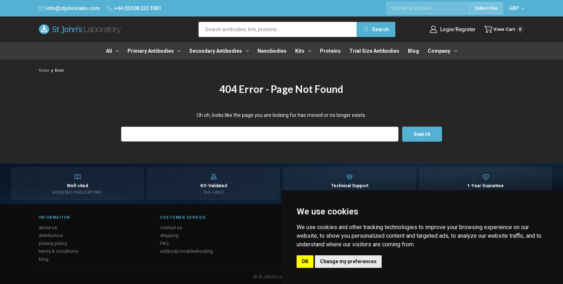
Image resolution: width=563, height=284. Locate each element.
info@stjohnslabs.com (69, 8)
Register (463, 29)
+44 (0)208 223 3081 (134, 8)
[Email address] (428, 8)
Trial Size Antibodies (374, 51)
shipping (169, 235)
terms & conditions (58, 251)
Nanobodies (272, 51)
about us (48, 227)
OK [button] (305, 261)
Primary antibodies (154, 51)
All (112, 51)
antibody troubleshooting (186, 251)
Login (444, 29)
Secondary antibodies (219, 51)
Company (442, 51)
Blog (413, 51)
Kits (303, 51)
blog (43, 258)
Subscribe (486, 8)
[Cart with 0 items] (503, 29)
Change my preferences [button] (348, 261)
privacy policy (53, 243)
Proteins (330, 51)
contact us (171, 227)
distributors (51, 235)
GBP (516, 8)
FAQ (164, 243)
